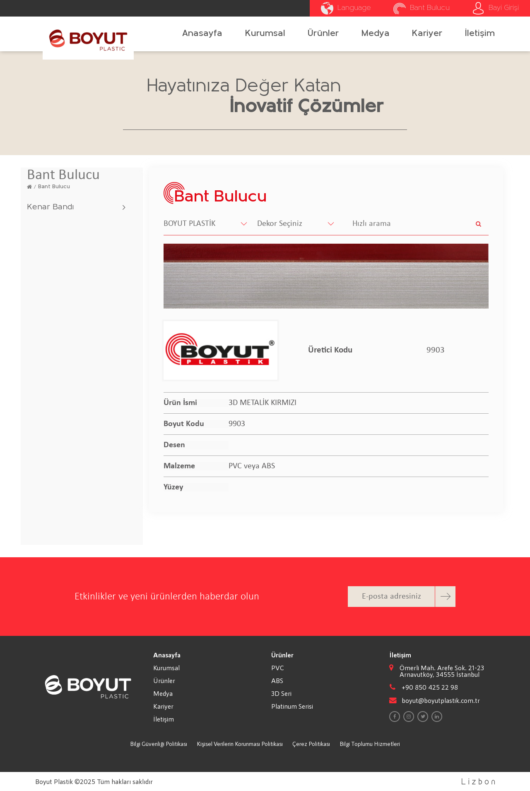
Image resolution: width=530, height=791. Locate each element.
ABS (277, 680)
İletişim (480, 33)
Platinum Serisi (292, 706)
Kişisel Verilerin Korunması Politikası (240, 743)
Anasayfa (202, 33)
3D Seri (281, 693)
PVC (277, 667)
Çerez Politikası (311, 743)
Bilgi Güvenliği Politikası (158, 743)
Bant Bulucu (54, 186)
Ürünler (323, 33)
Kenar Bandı (50, 207)
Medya (375, 33)
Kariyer (427, 33)
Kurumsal (265, 33)
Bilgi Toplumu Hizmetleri (370, 743)
